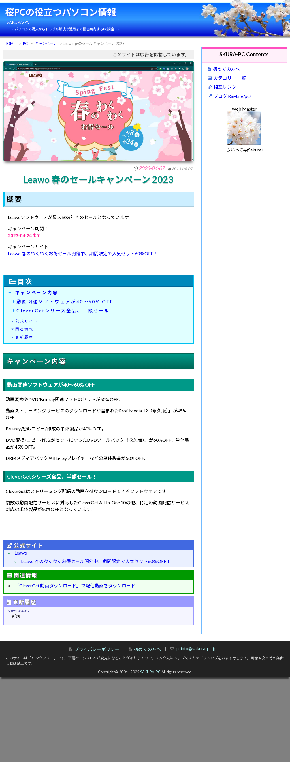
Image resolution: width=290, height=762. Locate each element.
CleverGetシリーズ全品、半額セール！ (65, 310)
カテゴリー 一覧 (230, 78)
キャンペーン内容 (36, 292)
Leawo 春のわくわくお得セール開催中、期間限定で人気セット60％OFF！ (83, 253)
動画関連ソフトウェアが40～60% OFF (64, 301)
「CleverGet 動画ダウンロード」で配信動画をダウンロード (75, 585)
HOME (10, 43)
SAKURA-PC (150, 672)
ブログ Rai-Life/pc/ (232, 96)
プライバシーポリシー (97, 649)
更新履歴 (24, 337)
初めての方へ (226, 69)
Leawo (20, 552)
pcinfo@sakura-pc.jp (196, 648)
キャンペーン (46, 43)
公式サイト (26, 321)
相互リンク (225, 87)
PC (25, 43)
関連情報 (24, 329)
